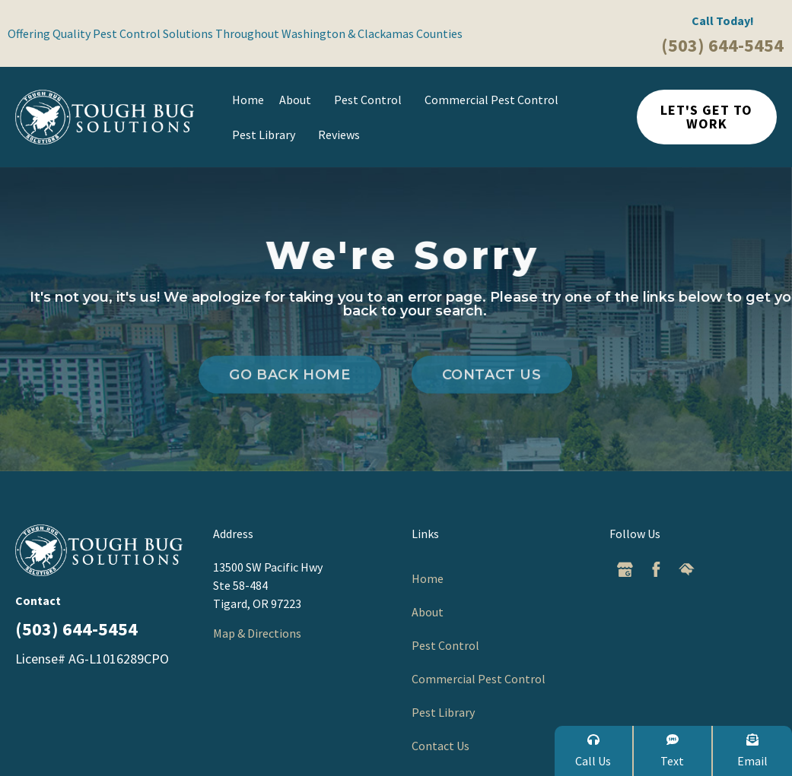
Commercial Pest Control (495, 99)
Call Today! (723, 20)
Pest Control (371, 99)
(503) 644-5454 (722, 45)
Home (248, 99)
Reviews (339, 134)
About (299, 99)
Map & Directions (257, 633)
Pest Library (267, 134)
